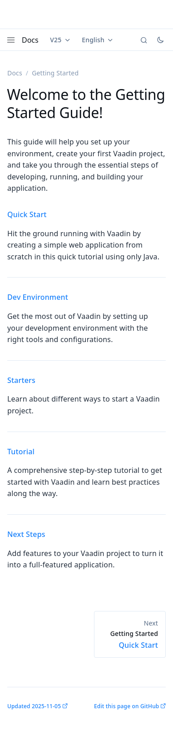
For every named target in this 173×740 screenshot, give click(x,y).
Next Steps (26, 534)
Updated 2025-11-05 (34, 706)
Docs (30, 40)
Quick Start (27, 214)
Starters (21, 380)
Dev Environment (37, 297)
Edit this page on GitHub (126, 706)
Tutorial (21, 452)
